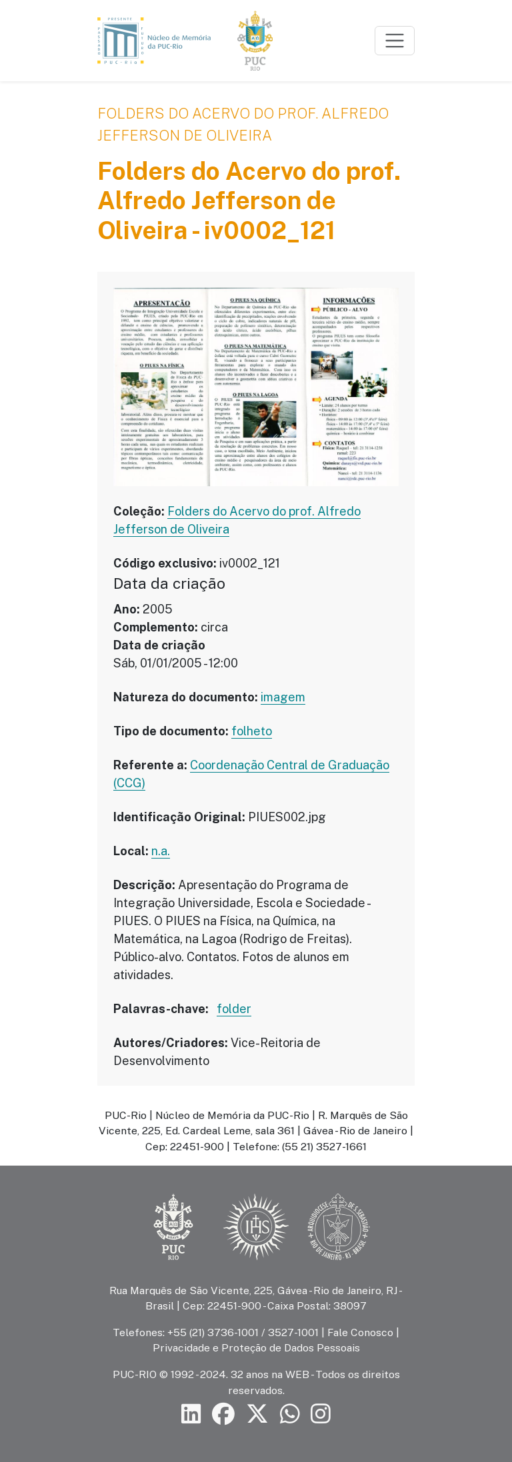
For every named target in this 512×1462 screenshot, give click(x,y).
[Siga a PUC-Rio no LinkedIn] (191, 1414)
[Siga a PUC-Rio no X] (257, 1414)
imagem (283, 697)
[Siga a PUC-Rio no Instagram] (321, 1414)
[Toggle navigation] (395, 40)
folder (234, 1009)
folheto (251, 731)
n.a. (160, 851)
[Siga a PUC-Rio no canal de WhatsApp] (290, 1414)
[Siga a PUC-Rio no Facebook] (223, 1414)
